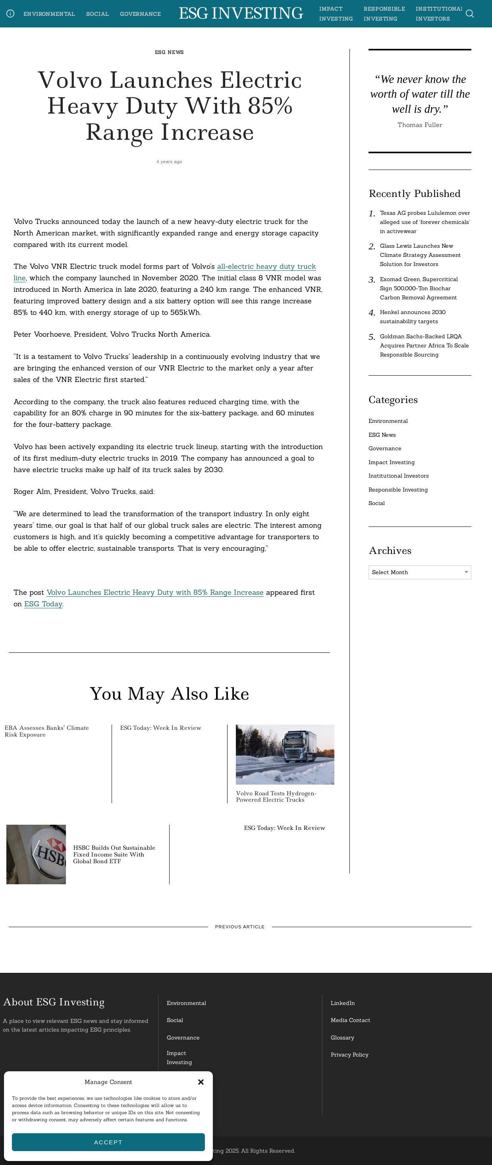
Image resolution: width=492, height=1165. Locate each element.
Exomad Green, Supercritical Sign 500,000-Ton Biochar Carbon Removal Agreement (419, 288)
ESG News (169, 52)
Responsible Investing (398, 489)
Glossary (342, 1037)
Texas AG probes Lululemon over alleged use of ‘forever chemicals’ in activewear (425, 222)
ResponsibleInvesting (183, 1080)
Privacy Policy (350, 1054)
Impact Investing (392, 462)
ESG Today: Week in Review (160, 728)
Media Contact (350, 1020)
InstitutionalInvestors (184, 1103)
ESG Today (43, 603)
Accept (108, 1142)
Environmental (49, 14)
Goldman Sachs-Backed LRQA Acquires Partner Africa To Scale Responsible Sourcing (424, 345)
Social (97, 14)
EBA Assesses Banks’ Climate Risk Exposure (46, 731)
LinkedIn (343, 1003)
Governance (140, 14)
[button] (201, 1082)
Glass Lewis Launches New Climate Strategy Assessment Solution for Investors (420, 255)
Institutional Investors (399, 475)
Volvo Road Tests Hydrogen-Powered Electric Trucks (276, 796)
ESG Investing (240, 13)
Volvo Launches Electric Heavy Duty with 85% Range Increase (155, 592)
